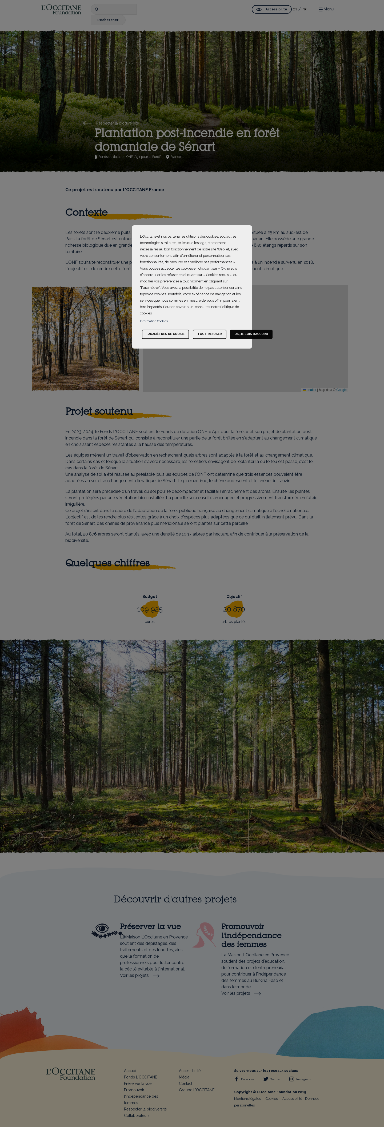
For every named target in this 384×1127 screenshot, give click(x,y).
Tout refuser (209, 334)
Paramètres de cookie (165, 334)
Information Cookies (154, 321)
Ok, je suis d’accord (251, 334)
